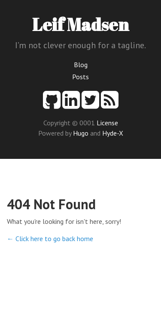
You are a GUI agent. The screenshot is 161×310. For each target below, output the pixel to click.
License (107, 122)
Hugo (80, 133)
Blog (81, 64)
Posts (80, 76)
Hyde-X (112, 133)
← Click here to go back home (50, 238)
